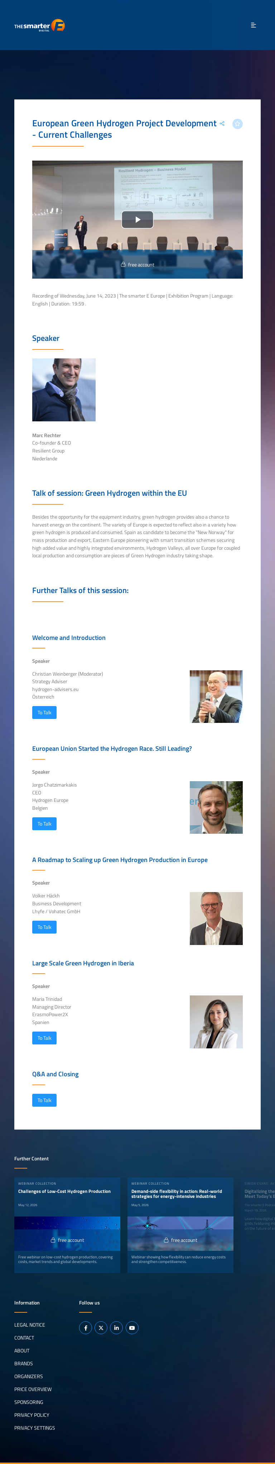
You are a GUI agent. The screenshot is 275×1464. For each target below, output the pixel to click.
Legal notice (29, 1325)
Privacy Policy (31, 1415)
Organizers (28, 1376)
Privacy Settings (34, 1428)
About (21, 1351)
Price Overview (33, 1389)
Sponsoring (28, 1402)
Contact (24, 1338)
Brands (23, 1363)
